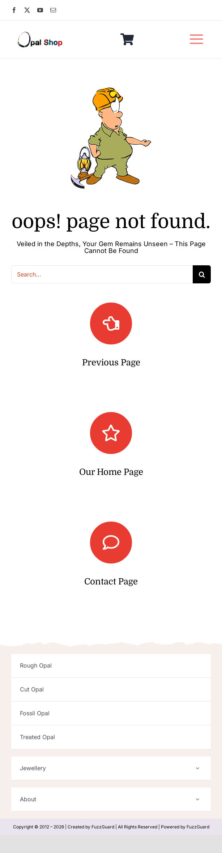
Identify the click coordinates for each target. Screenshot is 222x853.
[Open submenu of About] (197, 799)
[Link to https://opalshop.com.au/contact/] (111, 542)
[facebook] (14, 10)
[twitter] (27, 10)
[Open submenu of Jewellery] (197, 768)
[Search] (202, 274)
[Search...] (102, 274)
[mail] (53, 10)
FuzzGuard (102, 827)
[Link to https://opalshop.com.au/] (111, 433)
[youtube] (40, 10)
